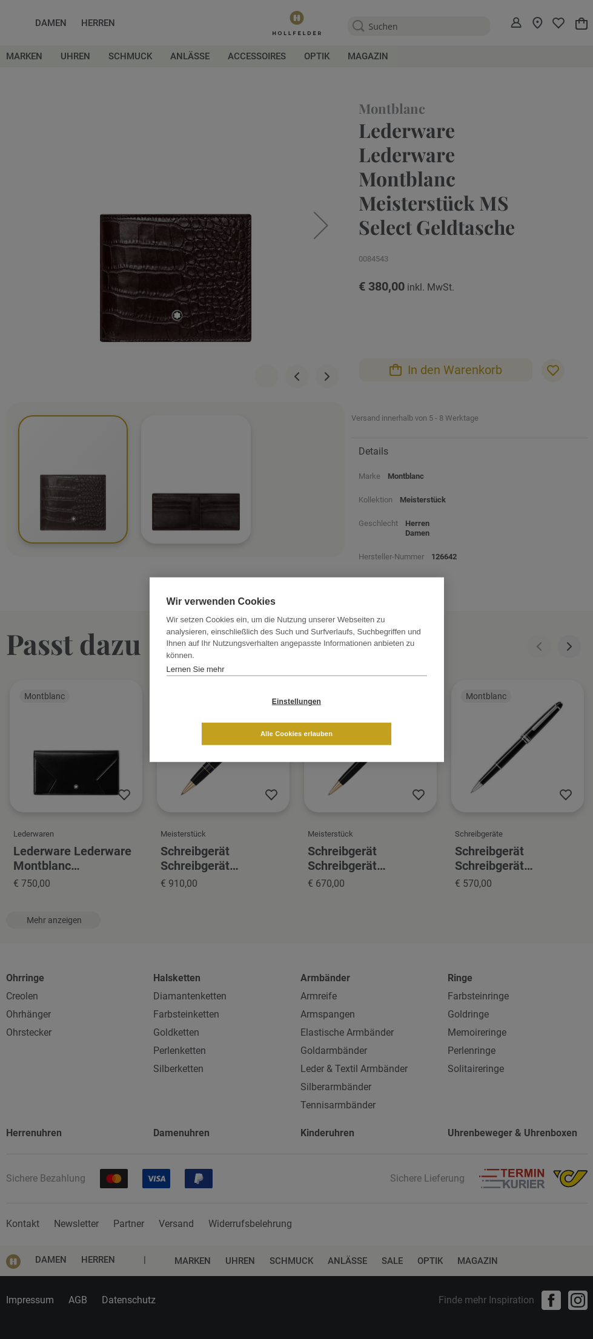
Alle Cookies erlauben (369, 717)
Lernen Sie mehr (196, 684)
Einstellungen (224, 717)
